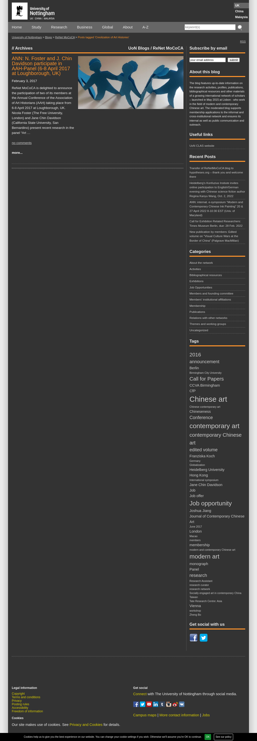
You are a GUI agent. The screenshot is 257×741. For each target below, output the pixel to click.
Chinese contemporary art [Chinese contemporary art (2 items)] (204, 406)
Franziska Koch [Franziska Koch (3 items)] (202, 456)
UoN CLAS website (201, 145)
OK (208, 736)
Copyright (18, 693)
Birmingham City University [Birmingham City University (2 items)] (205, 372)
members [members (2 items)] (195, 540)
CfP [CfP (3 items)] (192, 391)
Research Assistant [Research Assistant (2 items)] (200, 580)
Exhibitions (196, 281)
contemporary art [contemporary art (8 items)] (214, 426)
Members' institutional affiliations (210, 299)
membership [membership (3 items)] (199, 545)
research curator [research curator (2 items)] (199, 584)
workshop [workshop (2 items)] (195, 610)
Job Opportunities (200, 287)
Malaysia (241, 17)
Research (59, 27)
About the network (201, 262)
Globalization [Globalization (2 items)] (197, 464)
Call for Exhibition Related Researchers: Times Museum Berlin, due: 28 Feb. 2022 (215, 223)
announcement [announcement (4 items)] (204, 361)
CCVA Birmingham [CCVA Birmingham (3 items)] (204, 385)
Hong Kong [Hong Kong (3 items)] (198, 475)
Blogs (48, 37)
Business (84, 27)
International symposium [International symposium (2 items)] (204, 479)
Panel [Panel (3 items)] (194, 569)
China (239, 11)
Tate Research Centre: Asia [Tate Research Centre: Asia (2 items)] (205, 601)
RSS (243, 41)
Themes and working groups (207, 323)
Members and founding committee (211, 293)
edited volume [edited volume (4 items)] (203, 449)
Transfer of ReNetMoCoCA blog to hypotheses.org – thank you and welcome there (216, 172)
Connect (140, 694)
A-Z (145, 27)
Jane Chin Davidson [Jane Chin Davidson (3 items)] (205, 485)
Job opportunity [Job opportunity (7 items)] (210, 503)
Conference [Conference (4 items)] (201, 417)
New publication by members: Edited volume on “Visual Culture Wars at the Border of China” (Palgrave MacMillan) (214, 236)
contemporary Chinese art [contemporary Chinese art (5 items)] (215, 439)
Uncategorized (198, 330)
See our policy (223, 736)
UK (237, 5)
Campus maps (145, 715)
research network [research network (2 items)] (199, 588)
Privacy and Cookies (86, 725)
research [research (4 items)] (198, 575)
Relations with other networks (208, 317)
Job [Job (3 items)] (192, 490)
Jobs (206, 715)
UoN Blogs (138, 48)
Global (107, 27)
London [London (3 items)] (195, 531)
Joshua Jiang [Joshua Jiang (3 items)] (200, 511)
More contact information (179, 715)
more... (17, 153)
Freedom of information (27, 711)
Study (36, 27)
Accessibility (20, 708)
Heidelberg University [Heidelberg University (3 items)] (206, 470)
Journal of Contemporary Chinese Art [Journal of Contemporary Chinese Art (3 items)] (216, 519)
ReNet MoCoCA (65, 37)
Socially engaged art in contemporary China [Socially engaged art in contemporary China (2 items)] (215, 593)
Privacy (17, 700)
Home (17, 27)
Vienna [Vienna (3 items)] (195, 606)
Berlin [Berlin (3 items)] (194, 368)
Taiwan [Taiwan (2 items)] (193, 597)
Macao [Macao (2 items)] (193, 536)
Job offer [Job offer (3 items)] (196, 496)
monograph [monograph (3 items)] (198, 564)
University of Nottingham (27, 37)
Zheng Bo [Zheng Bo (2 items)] (195, 614)
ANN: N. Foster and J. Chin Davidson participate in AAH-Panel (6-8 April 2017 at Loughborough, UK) (42, 66)
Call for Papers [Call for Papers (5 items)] (206, 379)
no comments (22, 143)
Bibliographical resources (205, 275)
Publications (197, 311)
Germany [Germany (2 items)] (195, 460)
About (128, 27)
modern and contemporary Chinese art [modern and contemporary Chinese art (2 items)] (212, 549)
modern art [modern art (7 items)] (204, 556)
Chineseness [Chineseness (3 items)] (200, 412)
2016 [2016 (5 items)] (195, 354)
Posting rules (20, 704)
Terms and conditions (26, 697)
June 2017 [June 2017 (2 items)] (195, 526)
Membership (197, 305)
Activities (195, 269)
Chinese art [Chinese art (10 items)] (208, 399)
